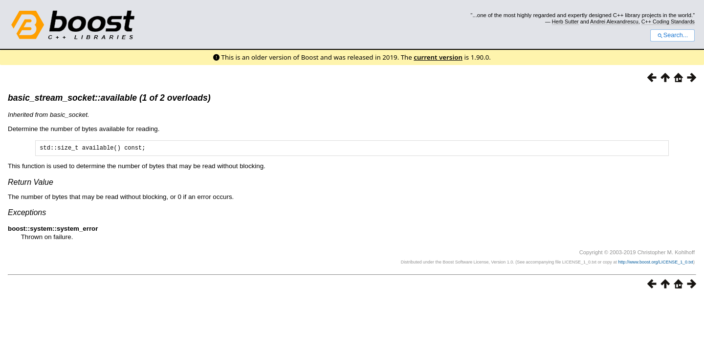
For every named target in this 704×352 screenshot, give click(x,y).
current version (438, 57)
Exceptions (27, 214)
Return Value (30, 183)
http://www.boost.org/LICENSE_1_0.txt (655, 263)
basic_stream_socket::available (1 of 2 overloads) (109, 98)
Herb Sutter (565, 21)
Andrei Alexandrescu (614, 21)
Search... (672, 35)
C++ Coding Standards (668, 21)
